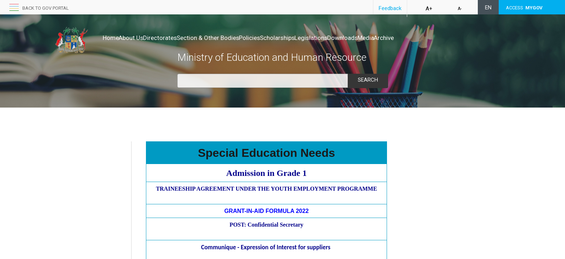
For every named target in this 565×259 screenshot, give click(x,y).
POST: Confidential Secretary (266, 225)
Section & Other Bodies (230, 37)
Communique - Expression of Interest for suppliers (265, 247)
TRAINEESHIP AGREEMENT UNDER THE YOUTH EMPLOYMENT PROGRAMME (266, 189)
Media (426, 37)
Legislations (356, 37)
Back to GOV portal (45, 8)
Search (368, 80)
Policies (279, 37)
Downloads (395, 37)
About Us (138, 37)
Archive (452, 37)
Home (111, 37)
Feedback (390, 8)
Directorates (175, 37)
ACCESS (524, 7)
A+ (429, 8)
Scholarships (315, 37)
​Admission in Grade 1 (266, 173)
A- (460, 8)
